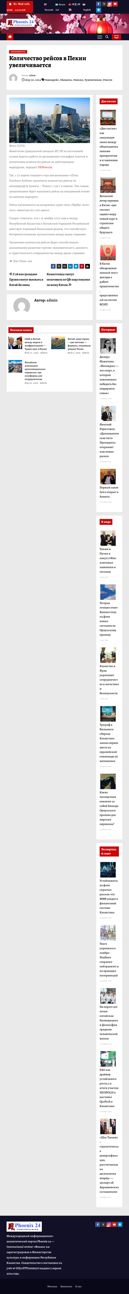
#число (107, 80)
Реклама (52, 1286)
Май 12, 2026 (32, 352)
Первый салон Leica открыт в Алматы (109, 492)
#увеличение (93, 80)
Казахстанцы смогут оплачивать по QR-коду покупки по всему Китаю (68, 279)
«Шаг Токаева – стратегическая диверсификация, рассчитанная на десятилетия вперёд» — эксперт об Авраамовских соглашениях (109, 1164)
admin (32, 75)
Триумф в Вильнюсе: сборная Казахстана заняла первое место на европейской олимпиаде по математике (109, 743)
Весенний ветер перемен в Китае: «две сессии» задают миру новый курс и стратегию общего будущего (109, 214)
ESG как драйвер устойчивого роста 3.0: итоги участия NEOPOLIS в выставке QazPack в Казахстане (109, 1088)
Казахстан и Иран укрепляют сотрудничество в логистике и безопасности (109, 679)
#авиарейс (52, 80)
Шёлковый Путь (18, 52)
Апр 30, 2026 (31, 382)
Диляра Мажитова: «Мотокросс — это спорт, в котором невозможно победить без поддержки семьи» (109, 375)
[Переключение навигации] (100, 37)
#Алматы (66, 80)
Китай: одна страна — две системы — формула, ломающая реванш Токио (79, 344)
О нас (78, 1286)
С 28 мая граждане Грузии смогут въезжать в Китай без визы (26, 279)
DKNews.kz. (45, 167)
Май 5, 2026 (74, 352)
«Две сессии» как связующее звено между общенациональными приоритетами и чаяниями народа (109, 146)
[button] (108, 37)
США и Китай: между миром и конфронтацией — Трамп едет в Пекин (36, 344)
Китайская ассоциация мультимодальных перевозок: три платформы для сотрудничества (35, 371)
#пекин (78, 80)
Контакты (66, 1286)
